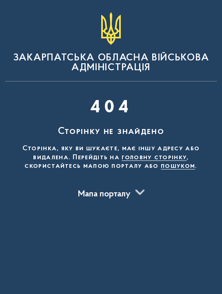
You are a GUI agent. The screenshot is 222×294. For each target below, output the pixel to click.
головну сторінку (154, 157)
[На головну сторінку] (111, 42)
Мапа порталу (104, 194)
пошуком (178, 166)
